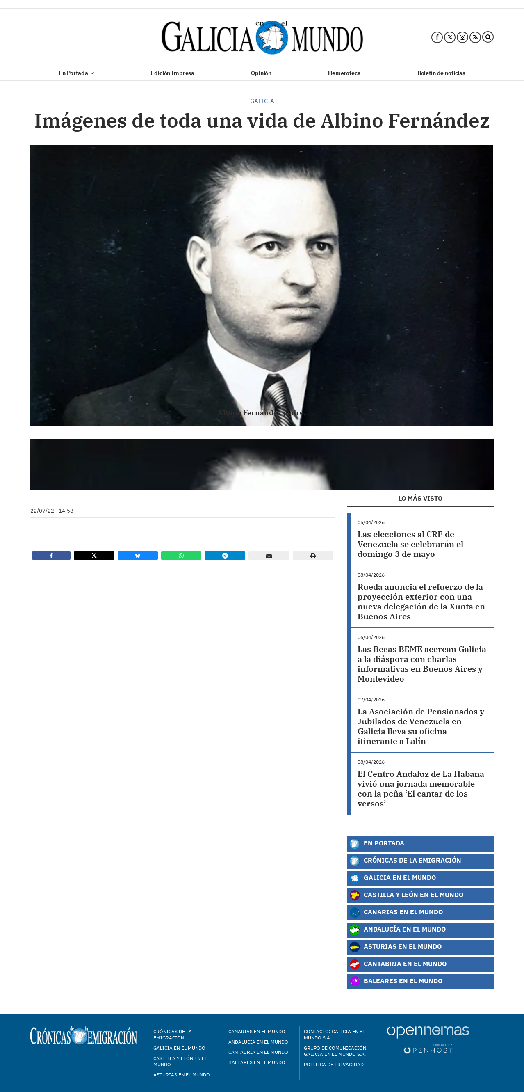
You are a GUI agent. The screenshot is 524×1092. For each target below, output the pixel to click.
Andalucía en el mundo (258, 1042)
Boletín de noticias (441, 73)
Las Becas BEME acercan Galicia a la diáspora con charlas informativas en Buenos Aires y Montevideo (422, 663)
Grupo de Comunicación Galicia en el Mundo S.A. (335, 1051)
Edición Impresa (172, 73)
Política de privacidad (334, 1064)
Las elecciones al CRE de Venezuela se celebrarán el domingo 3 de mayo (410, 544)
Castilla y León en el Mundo (406, 895)
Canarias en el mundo (256, 1031)
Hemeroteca (344, 73)
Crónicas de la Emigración (405, 861)
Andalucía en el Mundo (397, 930)
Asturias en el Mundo (395, 947)
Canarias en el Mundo (396, 912)
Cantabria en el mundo (258, 1052)
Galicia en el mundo (179, 1048)
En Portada (76, 73)
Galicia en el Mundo (392, 878)
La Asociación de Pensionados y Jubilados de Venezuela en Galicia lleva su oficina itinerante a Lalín (421, 726)
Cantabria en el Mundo (398, 964)
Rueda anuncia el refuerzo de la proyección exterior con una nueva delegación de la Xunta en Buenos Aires (421, 601)
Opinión (261, 73)
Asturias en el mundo (181, 1074)
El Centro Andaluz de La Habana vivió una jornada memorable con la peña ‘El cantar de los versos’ (421, 788)
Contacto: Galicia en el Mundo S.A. (334, 1034)
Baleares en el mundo (256, 1062)
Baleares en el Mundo (395, 981)
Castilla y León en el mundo (180, 1061)
